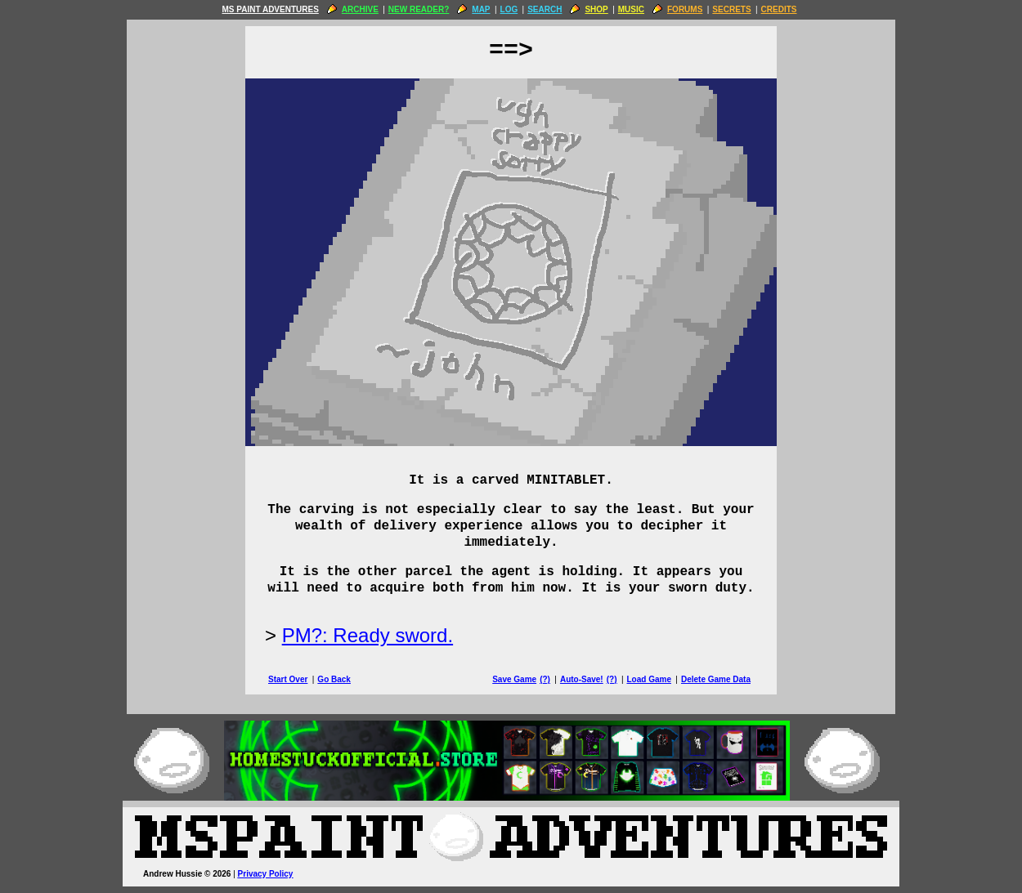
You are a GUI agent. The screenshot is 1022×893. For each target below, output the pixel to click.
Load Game (648, 679)
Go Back (334, 679)
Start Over (287, 679)
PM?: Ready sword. (367, 635)
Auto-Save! (581, 679)
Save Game (514, 679)
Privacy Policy (266, 873)
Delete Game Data (716, 679)
